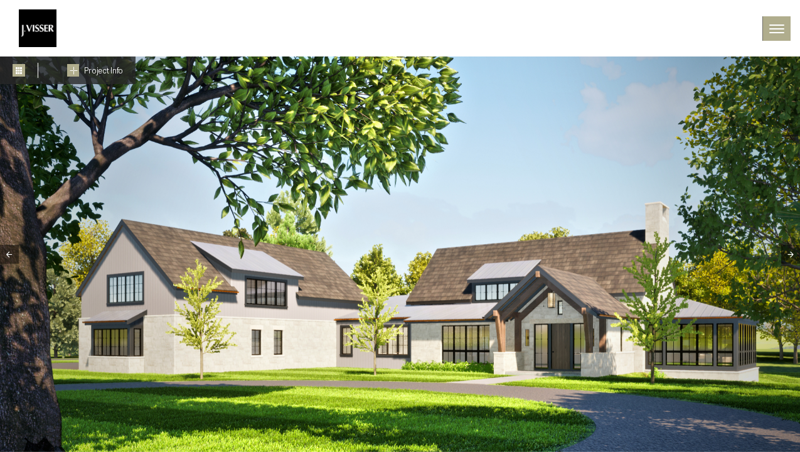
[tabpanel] (400, 254)
